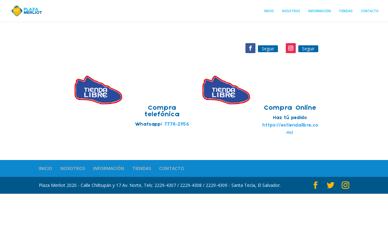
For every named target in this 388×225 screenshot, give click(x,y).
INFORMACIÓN (319, 11)
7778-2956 (176, 124)
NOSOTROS (291, 11)
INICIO (269, 11)
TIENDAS (346, 11)
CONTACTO (370, 11)
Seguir (268, 49)
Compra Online (290, 108)
